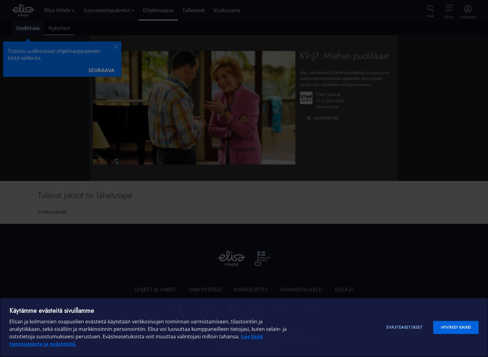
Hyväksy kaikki (456, 327)
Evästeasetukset (405, 327)
